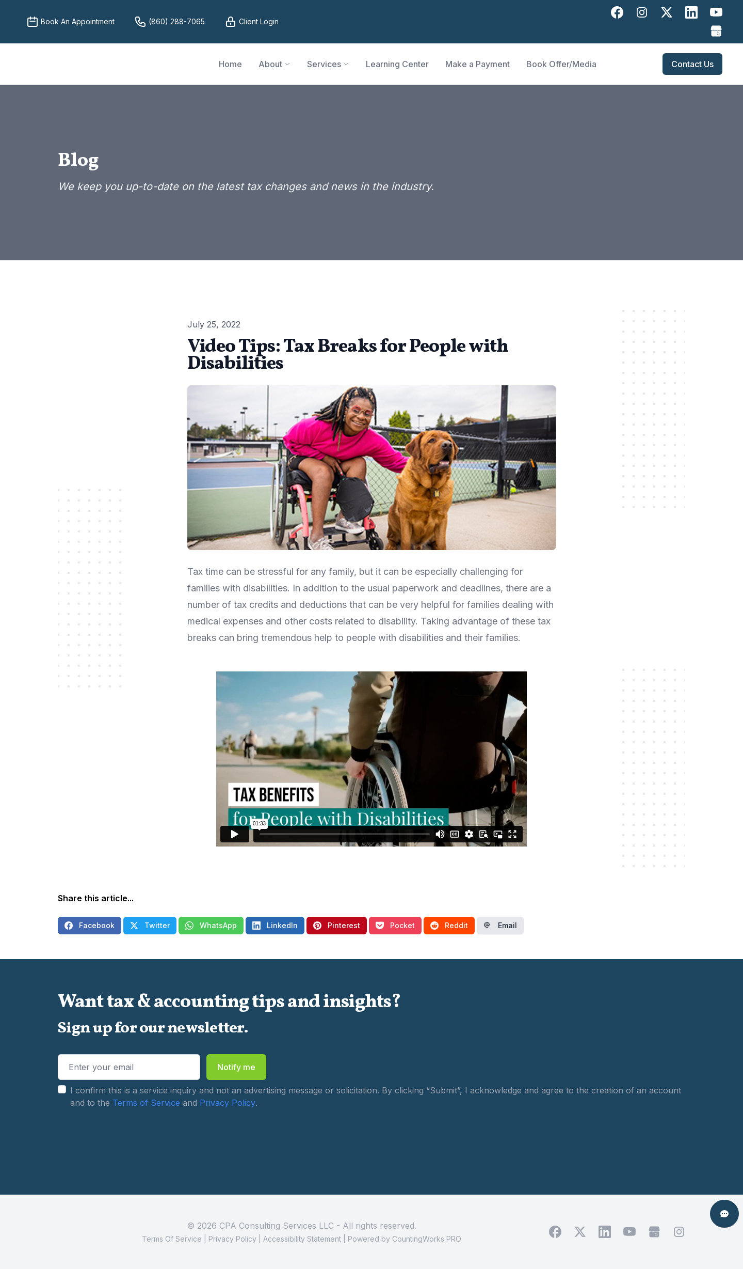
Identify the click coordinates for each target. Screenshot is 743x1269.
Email (500, 925)
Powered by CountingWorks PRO (404, 1238)
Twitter (150, 925)
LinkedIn (275, 925)
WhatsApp (211, 925)
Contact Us (692, 64)
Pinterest (336, 925)
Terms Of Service (172, 1238)
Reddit (449, 925)
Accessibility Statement (302, 1238)
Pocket (395, 925)
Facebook (89, 925)
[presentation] (136, 1141)
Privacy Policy (227, 1103)
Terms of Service (146, 1103)
